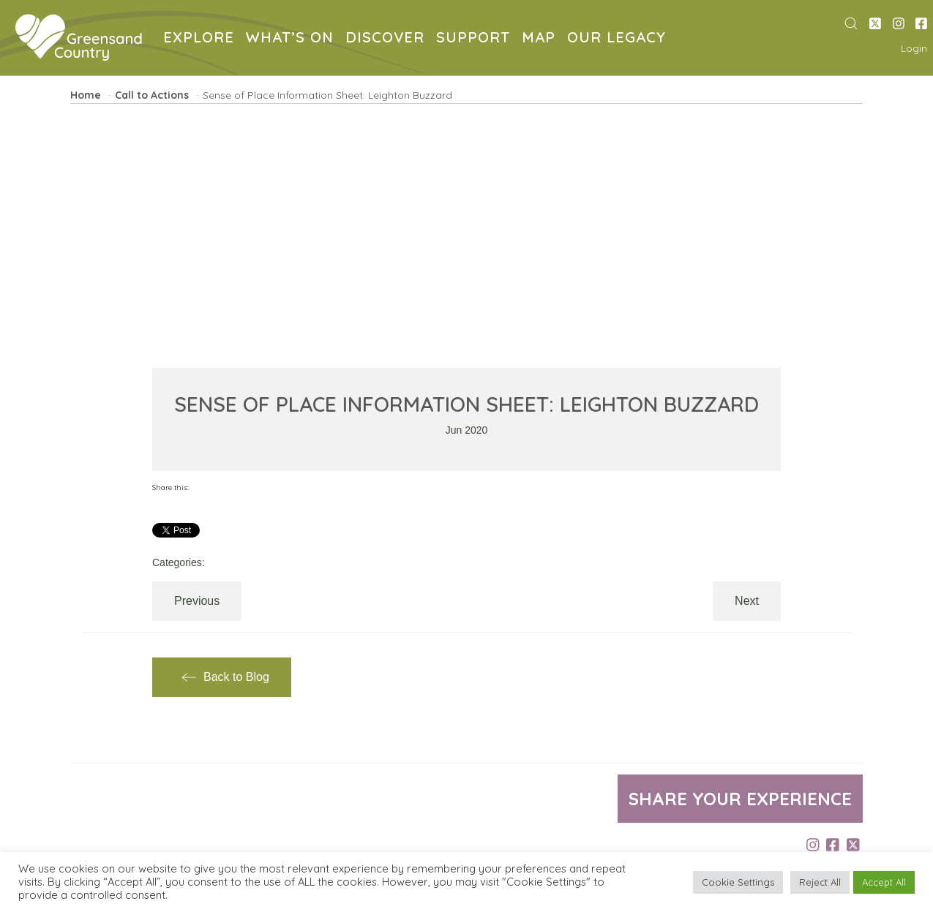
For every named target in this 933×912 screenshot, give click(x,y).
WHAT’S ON (293, 39)
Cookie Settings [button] (738, 882)
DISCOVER (387, 39)
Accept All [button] (884, 882)
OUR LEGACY (619, 39)
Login (914, 48)
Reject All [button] (820, 882)
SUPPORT (476, 39)
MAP (541, 39)
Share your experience (740, 799)
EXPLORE (201, 39)
